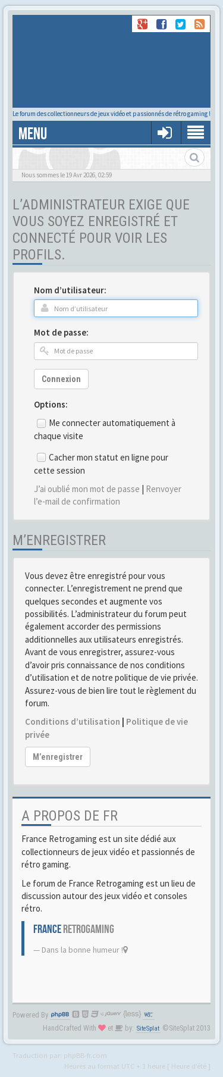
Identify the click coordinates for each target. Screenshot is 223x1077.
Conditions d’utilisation (72, 721)
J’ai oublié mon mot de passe (87, 488)
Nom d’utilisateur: (70, 290)
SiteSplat (148, 1028)
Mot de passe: (61, 332)
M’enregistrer (58, 757)
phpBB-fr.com (85, 1055)
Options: (51, 404)
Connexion (61, 379)
